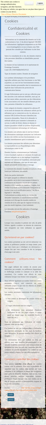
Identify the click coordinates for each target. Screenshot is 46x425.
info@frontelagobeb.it (19, 212)
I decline (29, 3)
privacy (10, 399)
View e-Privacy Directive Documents (13, 14)
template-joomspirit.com (45, 414)
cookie (10, 394)
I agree (40, 3)
